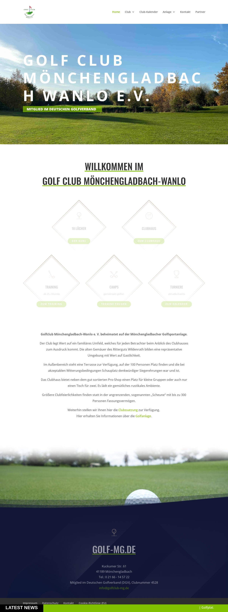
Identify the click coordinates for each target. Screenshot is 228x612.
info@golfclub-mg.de (114, 595)
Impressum (30, 603)
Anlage (167, 12)
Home (116, 12)
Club (128, 12)
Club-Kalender (148, 12)
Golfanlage (143, 416)
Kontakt (185, 12)
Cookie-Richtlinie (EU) (92, 603)
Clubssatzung (128, 410)
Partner (200, 12)
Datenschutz (50, 603)
